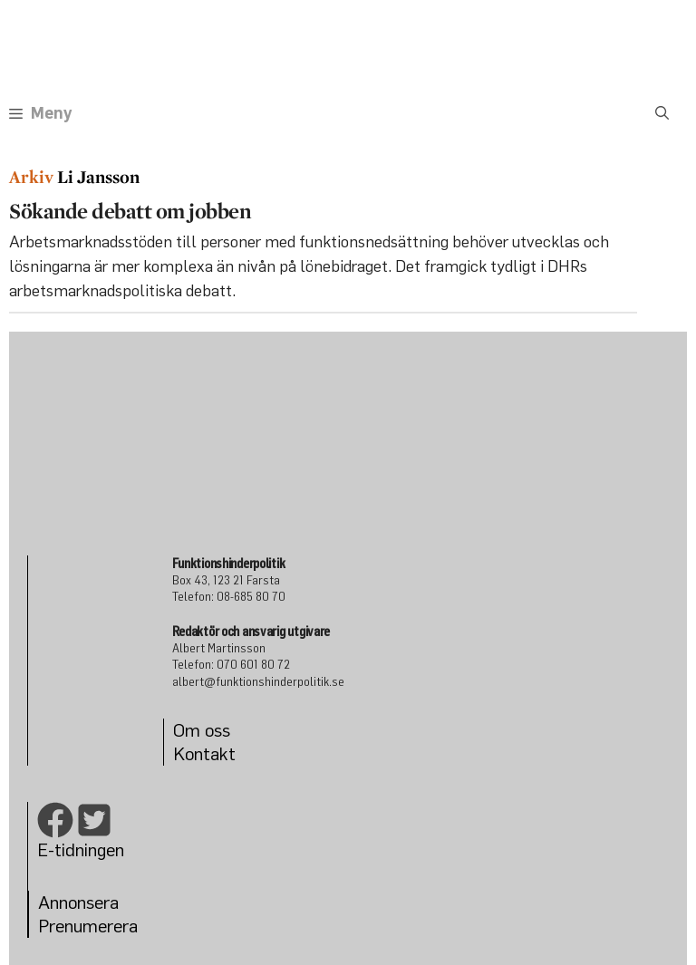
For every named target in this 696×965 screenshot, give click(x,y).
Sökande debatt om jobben (129, 211)
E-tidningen (80, 849)
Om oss (201, 730)
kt (227, 753)
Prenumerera (88, 925)
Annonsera (78, 902)
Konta (196, 753)
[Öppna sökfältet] (662, 113)
